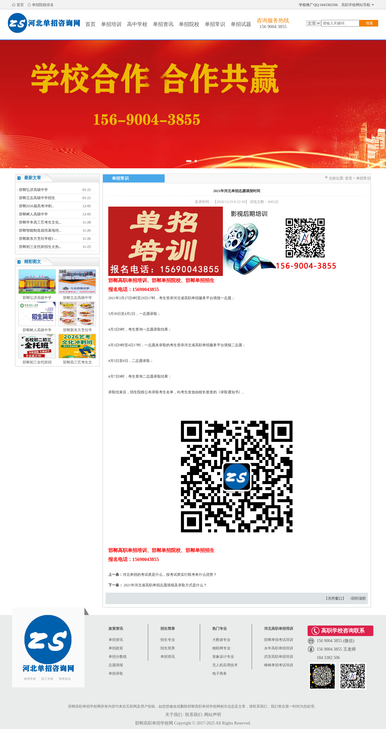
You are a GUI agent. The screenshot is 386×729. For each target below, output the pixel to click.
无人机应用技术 (225, 665)
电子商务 (219, 673)
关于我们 (173, 714)
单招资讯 (163, 24)
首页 (20, 5)
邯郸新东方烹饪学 (77, 330)
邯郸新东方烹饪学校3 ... (38, 238)
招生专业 (167, 640)
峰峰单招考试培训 (278, 665)
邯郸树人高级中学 (33, 214)
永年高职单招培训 (278, 648)
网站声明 (212, 714)
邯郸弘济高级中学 (33, 190)
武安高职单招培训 (278, 657)
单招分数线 (118, 657)
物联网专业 (221, 648)
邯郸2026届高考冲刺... (36, 206)
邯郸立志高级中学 (77, 298)
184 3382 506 (328, 657)
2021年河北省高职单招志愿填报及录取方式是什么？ (165, 585)
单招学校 (30, 678)
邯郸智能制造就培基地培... (40, 230)
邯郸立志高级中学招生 (37, 198)
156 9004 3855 (272, 26)
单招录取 (116, 673)
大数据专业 (221, 640)
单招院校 (189, 24)
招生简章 (167, 648)
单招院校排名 (43, 5)
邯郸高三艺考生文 (77, 362)
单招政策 (116, 648)
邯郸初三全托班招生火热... (40, 247)
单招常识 (215, 24)
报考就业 (65, 678)
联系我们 (193, 714)
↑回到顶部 (358, 598)
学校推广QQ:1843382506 (318, 5)
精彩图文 (32, 261)
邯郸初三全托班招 (37, 362)
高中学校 (137, 24)
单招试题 (241, 24)
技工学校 (47, 678)
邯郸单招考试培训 (278, 640)
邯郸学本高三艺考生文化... (40, 222)
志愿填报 (116, 665)
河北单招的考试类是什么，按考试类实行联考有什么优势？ (170, 574)
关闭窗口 (335, 598)
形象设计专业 (223, 657)
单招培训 (111, 24)
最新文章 (32, 178)
